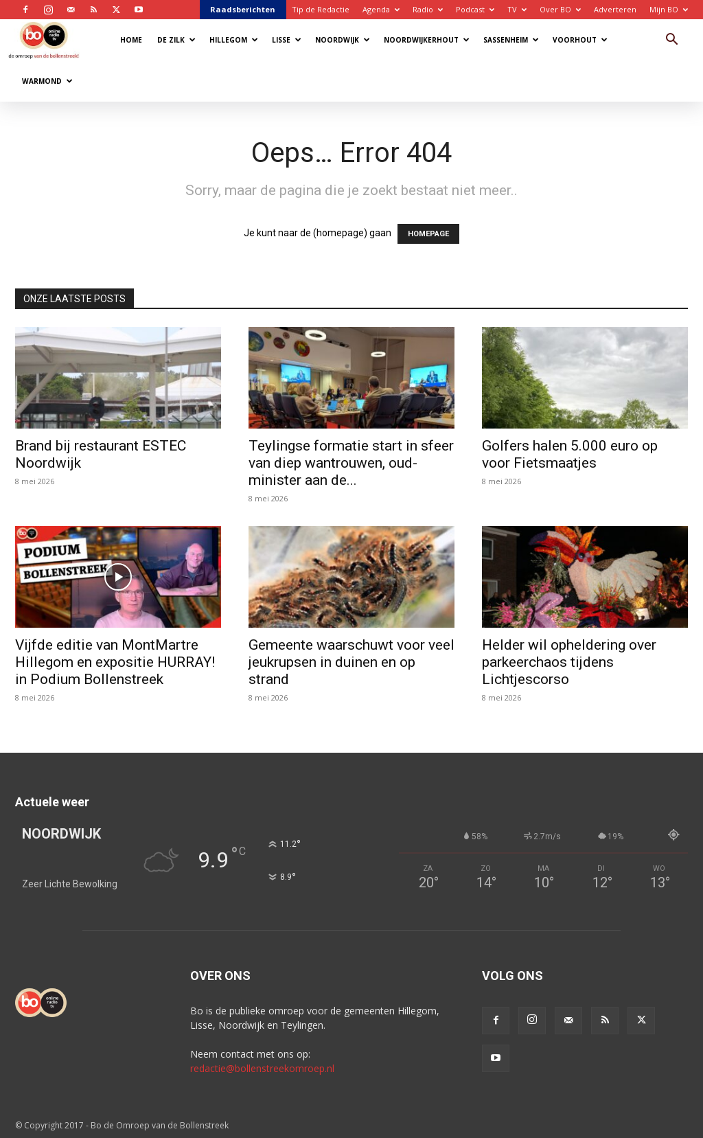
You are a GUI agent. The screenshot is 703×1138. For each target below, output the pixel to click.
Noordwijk (342, 40)
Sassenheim (511, 40)
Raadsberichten (242, 9)
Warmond (47, 81)
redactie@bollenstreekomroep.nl (262, 1068)
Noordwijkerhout (427, 40)
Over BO (560, 9)
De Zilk (176, 40)
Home (131, 40)
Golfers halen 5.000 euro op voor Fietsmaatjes (570, 454)
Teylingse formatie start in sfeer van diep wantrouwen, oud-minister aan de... (351, 462)
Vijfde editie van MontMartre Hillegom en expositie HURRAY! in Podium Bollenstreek (115, 662)
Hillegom (233, 40)
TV (517, 9)
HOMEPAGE (428, 233)
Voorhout (580, 40)
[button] (671, 40)
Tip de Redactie (320, 9)
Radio (428, 9)
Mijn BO (668, 9)
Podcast (475, 9)
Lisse (286, 40)
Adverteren (615, 9)
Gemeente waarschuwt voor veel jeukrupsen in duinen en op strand (351, 662)
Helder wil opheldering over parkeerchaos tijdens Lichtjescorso (569, 662)
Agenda (381, 9)
